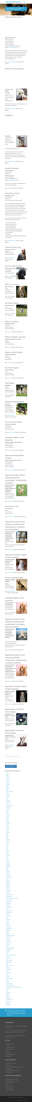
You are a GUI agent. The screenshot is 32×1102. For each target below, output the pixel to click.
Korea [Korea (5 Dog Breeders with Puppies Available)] (7, 857)
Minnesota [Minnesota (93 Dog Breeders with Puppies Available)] (8, 882)
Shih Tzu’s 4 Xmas (11, 284)
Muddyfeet (9, 115)
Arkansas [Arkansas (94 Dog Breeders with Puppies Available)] (8, 782)
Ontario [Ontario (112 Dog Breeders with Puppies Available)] (7, 921)
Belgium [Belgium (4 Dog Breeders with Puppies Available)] (7, 788)
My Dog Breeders (13, 2)
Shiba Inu (9, 331)
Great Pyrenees (10, 516)
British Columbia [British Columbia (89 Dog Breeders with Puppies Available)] (9, 791)
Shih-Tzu (9, 296)
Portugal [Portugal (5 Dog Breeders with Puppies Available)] (7, 933)
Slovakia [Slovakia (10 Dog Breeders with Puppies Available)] (8, 956)
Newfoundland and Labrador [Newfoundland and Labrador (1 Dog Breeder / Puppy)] (12, 898)
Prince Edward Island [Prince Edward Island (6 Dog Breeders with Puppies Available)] (10, 935)
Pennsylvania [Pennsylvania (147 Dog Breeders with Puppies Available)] (9, 926)
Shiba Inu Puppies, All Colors (15, 337)
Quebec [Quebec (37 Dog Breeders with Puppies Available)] (7, 939)
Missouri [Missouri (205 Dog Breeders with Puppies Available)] (7, 885)
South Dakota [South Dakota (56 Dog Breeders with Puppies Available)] (9, 962)
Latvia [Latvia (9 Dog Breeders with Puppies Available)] (7, 859)
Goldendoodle (10, 549)
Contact (7, 1045)
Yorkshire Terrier (10, 257)
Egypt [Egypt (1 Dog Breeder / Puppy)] (7, 811)
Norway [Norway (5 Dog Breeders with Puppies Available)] (7, 914)
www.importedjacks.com (14, 47)
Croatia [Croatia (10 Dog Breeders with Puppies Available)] (7, 804)
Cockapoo (9, 612)
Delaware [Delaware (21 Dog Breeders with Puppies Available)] (8, 807)
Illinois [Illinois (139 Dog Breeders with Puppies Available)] (7, 836)
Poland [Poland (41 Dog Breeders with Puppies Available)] (7, 932)
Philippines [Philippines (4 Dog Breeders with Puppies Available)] (8, 930)
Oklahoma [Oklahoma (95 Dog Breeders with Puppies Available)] (8, 919)
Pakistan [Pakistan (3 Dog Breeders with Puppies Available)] (8, 924)
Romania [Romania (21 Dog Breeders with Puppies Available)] (8, 944)
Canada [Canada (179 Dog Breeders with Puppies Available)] (7, 796)
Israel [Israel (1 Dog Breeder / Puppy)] (7, 846)
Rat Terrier (9, 377)
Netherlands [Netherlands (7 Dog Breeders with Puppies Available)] (8, 891)
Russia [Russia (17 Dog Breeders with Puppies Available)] (7, 946)
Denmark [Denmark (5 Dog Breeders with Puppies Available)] (8, 809)
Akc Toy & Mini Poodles (13, 266)
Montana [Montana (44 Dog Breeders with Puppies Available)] (8, 887)
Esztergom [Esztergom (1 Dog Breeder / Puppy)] (8, 814)
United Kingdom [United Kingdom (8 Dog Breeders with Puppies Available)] (9, 983)
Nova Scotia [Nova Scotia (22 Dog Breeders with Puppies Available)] (8, 916)
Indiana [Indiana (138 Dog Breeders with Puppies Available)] (7, 839)
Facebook (22, 1100)
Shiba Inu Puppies (11, 322)
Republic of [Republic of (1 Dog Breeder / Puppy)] (8, 940)
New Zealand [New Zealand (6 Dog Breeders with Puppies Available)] (9, 907)
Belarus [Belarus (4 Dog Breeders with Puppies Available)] (7, 786)
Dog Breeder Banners (10, 1047)
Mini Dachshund (9, 1068)
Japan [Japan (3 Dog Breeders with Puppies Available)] (7, 852)
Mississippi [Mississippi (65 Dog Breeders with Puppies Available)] (8, 884)
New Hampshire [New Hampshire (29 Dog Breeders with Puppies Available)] (9, 900)
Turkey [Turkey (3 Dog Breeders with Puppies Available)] (7, 980)
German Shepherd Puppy (14, 578)
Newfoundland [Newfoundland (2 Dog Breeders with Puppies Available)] (9, 896)
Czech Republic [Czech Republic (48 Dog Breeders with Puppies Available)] (9, 805)
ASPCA (7, 1084)
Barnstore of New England (14, 69)
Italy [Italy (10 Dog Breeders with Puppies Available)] (7, 848)
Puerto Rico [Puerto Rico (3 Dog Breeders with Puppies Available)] (8, 937)
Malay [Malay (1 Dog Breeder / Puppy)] (7, 869)
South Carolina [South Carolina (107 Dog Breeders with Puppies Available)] (9, 960)
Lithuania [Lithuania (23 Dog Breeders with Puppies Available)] (8, 860)
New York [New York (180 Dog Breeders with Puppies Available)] (8, 905)
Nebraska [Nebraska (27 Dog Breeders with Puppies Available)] (8, 889)
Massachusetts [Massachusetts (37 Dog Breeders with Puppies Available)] (9, 876)
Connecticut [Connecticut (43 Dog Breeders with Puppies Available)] (8, 802)
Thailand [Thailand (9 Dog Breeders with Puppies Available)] (8, 976)
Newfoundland (10, 415)
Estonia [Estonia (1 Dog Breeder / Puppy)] (7, 812)
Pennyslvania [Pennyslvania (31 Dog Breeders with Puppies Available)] (9, 928)
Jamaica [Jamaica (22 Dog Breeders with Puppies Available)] (7, 850)
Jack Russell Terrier (11, 61)
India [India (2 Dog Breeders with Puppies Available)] (7, 837)
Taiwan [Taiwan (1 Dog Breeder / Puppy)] (7, 971)
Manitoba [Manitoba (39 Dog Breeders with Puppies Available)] (8, 873)
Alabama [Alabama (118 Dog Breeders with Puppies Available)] (8, 773)
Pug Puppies (9, 383)
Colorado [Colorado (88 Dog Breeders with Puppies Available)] (8, 800)
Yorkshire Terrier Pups (13, 247)
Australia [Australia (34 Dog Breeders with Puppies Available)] (8, 784)
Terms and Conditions (10, 1054)
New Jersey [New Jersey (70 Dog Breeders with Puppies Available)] (8, 901)
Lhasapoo (9, 450)
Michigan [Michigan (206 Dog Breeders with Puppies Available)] (8, 880)
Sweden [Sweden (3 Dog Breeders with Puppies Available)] (7, 967)
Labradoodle (10, 501)
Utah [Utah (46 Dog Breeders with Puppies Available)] (7, 990)
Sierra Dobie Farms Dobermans (12, 1070)
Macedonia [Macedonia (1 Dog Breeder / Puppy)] (8, 866)
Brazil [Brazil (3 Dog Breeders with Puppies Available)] (7, 789)
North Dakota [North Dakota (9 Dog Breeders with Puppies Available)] (9, 912)
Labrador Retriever (11, 108)
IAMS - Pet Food (9, 1086)
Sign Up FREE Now (11, 766)
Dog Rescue (8, 1056)
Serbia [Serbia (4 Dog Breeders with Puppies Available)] (7, 953)
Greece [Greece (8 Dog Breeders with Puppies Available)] (7, 828)
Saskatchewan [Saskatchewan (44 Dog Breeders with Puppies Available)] (9, 949)
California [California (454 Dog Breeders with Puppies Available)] (8, 795)
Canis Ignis (8, 1065)
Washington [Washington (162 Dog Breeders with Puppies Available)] (8, 997)
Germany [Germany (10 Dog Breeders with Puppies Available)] (8, 823)
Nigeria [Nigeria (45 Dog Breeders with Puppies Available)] (7, 908)
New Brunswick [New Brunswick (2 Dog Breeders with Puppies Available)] (9, 894)
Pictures (7, 1051)
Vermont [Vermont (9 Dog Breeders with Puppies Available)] (7, 994)
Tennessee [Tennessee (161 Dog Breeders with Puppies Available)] (8, 972)
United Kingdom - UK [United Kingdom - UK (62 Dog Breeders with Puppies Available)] (10, 985)
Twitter (19, 1100)
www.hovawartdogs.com (14, 180)
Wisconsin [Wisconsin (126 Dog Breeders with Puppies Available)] (8, 1003)
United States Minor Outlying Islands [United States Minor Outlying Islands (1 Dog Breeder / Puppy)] (13, 987)
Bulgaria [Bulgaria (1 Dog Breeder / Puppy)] (7, 793)
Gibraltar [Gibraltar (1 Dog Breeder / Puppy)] (8, 827)
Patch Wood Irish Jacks (13, 17)
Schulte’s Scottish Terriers (11, 1063)
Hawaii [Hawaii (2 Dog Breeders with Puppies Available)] (7, 830)
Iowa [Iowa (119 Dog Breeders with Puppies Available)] (7, 843)
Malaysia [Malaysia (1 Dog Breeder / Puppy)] (8, 871)
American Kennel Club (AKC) (12, 1079)
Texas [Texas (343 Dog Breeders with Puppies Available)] (7, 974)
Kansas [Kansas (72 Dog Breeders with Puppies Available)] (7, 853)
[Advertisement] (16, 27)
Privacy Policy (9, 1052)
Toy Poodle (9, 276)
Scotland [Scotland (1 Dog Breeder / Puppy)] (8, 951)
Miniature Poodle (11, 432)
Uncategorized (10, 469)
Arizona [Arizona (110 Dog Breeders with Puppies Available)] (7, 780)
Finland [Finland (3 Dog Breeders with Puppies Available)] (7, 816)
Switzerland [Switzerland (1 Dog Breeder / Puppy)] (8, 969)
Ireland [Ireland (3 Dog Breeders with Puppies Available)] (7, 844)
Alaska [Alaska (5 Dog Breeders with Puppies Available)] (7, 775)
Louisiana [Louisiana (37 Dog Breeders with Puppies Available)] (8, 864)
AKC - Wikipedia (9, 1089)
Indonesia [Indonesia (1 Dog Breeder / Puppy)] (8, 841)
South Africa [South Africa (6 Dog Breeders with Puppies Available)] (8, 958)
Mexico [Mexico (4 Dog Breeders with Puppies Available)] (7, 878)
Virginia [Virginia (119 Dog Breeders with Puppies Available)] (7, 996)
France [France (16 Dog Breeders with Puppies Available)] (7, 820)
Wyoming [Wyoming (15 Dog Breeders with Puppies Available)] (8, 1004)
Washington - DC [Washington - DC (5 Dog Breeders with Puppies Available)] (9, 999)
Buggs (8, 723)
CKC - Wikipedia (9, 1088)
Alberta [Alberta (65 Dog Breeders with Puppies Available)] (7, 777)
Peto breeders (9, 1072)
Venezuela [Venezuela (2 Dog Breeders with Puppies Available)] (8, 992)
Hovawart (9, 188)
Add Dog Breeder (9, 1044)
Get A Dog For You (11, 506)
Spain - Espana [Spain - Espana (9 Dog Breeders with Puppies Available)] (9, 965)
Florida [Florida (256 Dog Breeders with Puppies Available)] (7, 818)
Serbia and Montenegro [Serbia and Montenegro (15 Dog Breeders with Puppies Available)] (11, 955)
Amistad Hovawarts (12, 168)
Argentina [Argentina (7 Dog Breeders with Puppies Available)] (8, 779)
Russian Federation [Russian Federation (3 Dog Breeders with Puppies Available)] (10, 948)
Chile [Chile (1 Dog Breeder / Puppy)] (7, 798)
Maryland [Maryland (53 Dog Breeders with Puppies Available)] (8, 875)
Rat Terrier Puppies (12, 303)
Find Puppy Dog (9, 1049)
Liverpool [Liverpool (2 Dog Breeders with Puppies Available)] (8, 862)
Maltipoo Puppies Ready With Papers (14, 1066)
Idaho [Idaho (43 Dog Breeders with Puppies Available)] (7, 834)
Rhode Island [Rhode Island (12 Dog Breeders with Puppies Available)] (9, 942)
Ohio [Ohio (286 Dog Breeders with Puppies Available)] (7, 917)
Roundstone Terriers (12, 193)
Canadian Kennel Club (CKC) (12, 1080)
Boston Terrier (10, 744)
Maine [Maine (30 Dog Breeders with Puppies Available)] (7, 868)
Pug (8, 395)
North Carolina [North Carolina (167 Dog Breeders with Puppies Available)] (9, 910)
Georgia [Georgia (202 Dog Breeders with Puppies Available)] (7, 821)
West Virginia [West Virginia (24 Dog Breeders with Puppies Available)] (8, 1001)
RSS (25, 1100)
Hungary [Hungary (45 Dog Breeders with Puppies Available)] (8, 832)
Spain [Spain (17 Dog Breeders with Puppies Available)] (7, 963)
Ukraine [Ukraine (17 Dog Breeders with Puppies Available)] (7, 981)
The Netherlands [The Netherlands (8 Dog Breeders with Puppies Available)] (9, 978)
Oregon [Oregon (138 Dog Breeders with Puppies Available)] (7, 923)
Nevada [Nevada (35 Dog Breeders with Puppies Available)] (7, 892)
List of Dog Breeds (10, 1082)
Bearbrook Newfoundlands (14, 402)
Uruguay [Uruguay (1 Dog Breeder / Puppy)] (8, 988)
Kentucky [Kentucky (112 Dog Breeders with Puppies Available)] (8, 855)
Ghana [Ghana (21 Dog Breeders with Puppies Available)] (7, 825)
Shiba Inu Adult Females (13, 352)
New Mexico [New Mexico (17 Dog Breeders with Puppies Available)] (8, 903)
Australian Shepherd (11, 161)
